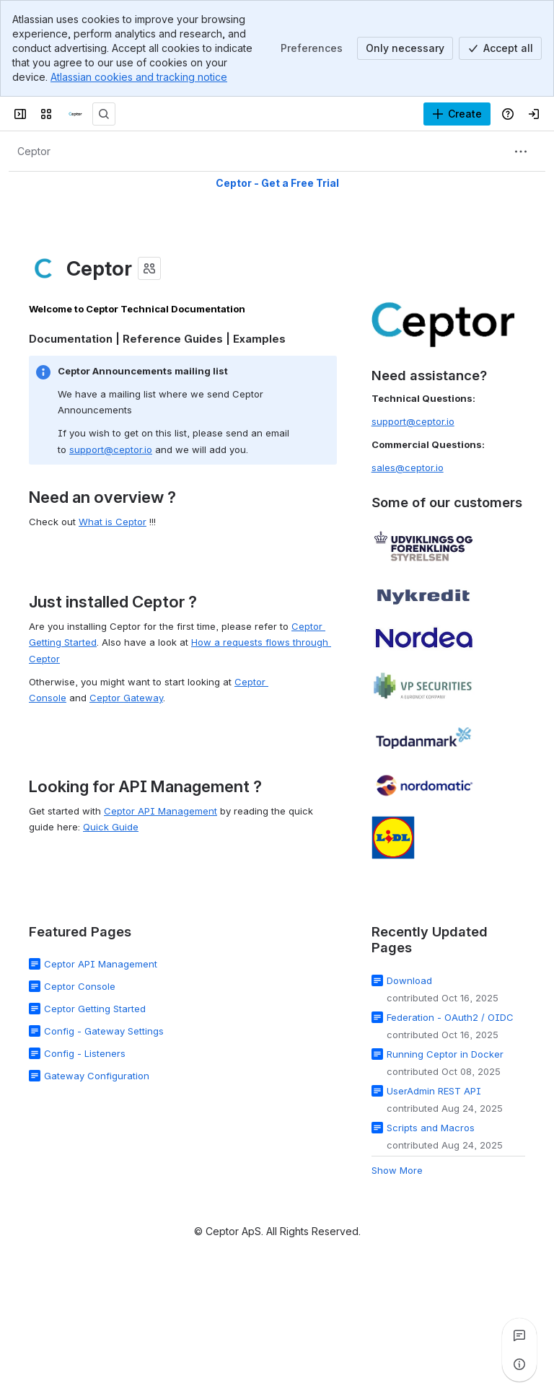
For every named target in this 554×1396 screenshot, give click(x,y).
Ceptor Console (79, 986)
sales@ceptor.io (407, 467)
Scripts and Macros (431, 1127)
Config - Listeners (85, 1053)
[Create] (457, 114)
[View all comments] (519, 1335)
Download (409, 979)
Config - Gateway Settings (104, 1031)
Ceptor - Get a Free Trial (277, 183)
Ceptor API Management (160, 811)
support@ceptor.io (110, 449)
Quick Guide (110, 827)
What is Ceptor (112, 521)
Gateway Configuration (96, 1075)
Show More (397, 1169)
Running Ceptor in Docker (445, 1053)
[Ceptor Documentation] (75, 114)
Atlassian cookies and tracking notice (138, 77)
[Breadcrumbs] (33, 151)
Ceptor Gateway (126, 697)
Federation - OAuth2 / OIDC (450, 1016)
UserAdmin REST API (434, 1090)
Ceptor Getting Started (95, 1008)
